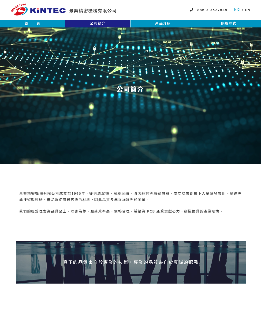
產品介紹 (163, 23)
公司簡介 (98, 23)
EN (247, 9)
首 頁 (33, 23)
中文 (237, 9)
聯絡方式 (228, 23)
